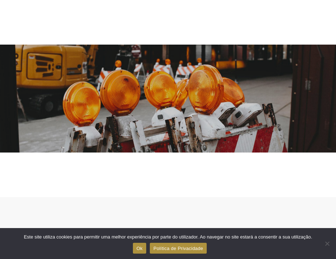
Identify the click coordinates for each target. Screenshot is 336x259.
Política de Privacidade (178, 248)
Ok (139, 248)
